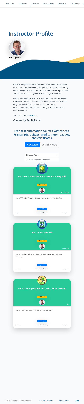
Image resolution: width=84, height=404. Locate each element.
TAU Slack (75, 4)
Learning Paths (48, 4)
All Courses (23, 4)
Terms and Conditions (45, 400)
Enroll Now (10, 4)
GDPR (77, 400)
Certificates (62, 4)
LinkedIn (33, 115)
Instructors (35, 4)
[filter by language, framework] (42, 159)
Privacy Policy (64, 400)
